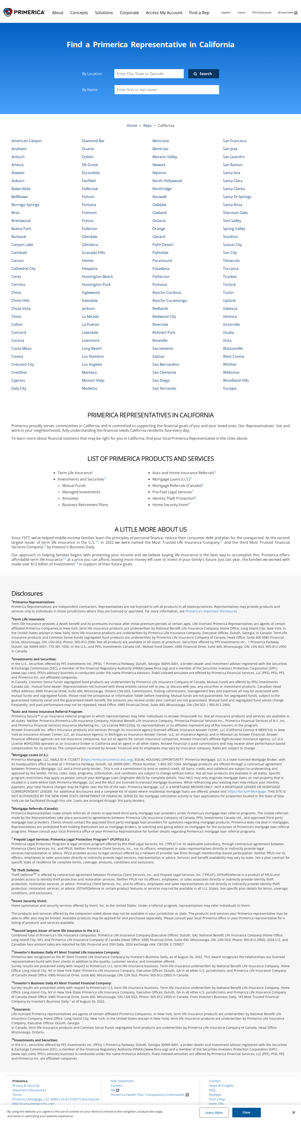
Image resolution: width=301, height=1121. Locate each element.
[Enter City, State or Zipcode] (149, 73)
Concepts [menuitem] (79, 12)
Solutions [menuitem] (104, 12)
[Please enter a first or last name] (167, 89)
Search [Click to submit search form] (206, 73)
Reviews (215, 1094)
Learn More (214, 1112)
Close (247, 1112)
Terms (17, 1094)
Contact (215, 1081)
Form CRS (216, 1104)
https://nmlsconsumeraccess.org (107, 759)
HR (115, 1090)
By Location (92, 73)
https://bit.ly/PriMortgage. (247, 791)
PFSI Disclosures (261, 12)
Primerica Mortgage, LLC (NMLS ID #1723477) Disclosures (55, 1099)
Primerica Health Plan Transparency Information (150, 1094)
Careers (117, 1085)
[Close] (294, 1112)
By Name (89, 89)
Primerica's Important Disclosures (211, 611)
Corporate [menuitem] (129, 12)
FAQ (212, 1090)
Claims (241, 12)
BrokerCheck (288, 13)
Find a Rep (217, 1099)
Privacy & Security (25, 1085)
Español (226, 12)
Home (132, 125)
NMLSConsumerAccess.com (33, 1104)
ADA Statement (122, 1081)
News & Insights (221, 1085)
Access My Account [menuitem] (164, 12)
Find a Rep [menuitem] (199, 12)
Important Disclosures (29, 1090)
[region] (150, 1113)
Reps (147, 125)
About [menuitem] (57, 12)
